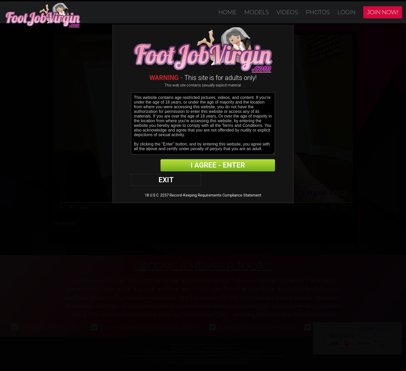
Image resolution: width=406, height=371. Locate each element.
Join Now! (382, 12)
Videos (287, 12)
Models (256, 12)
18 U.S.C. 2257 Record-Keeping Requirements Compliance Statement (202, 181)
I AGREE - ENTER (224, 165)
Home (227, 12)
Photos (318, 12)
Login (346, 12)
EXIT (149, 165)
